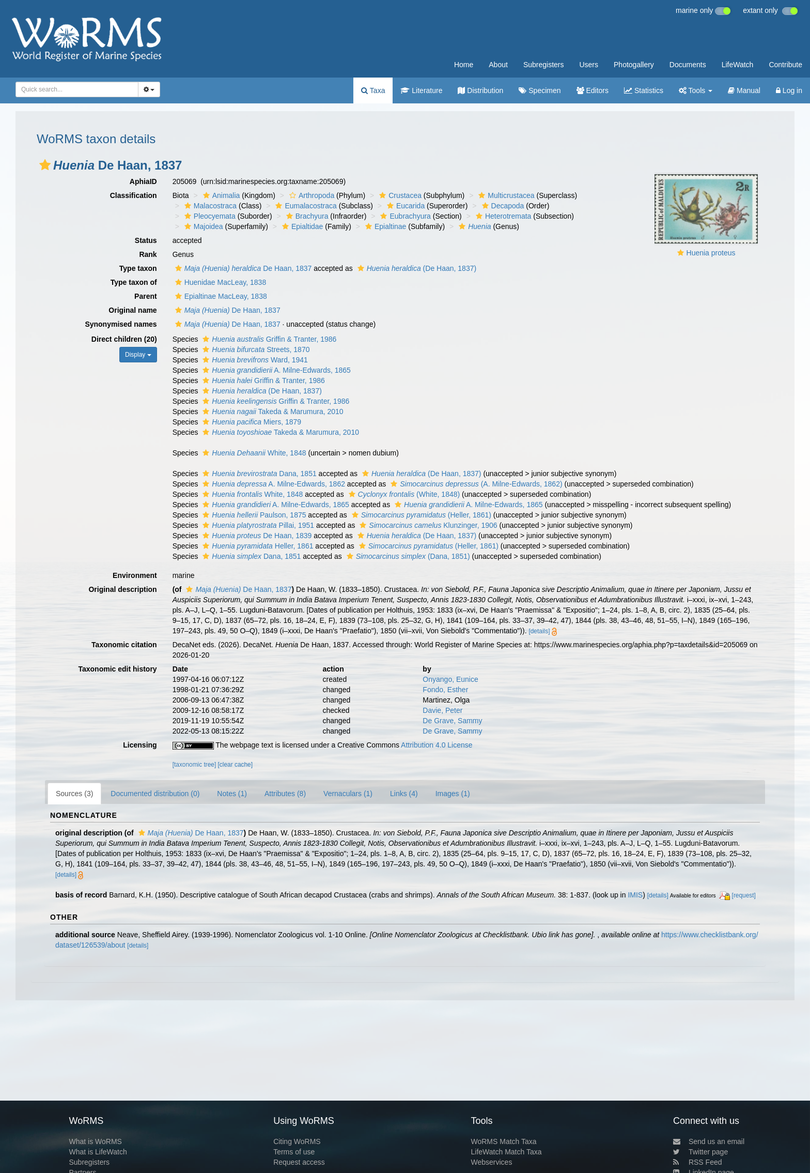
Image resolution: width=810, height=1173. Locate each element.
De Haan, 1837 (242, 268)
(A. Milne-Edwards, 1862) (475, 484)
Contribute (785, 64)
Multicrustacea (505, 195)
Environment (135, 575)
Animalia (220, 195)
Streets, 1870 (254, 349)
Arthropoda (310, 195)
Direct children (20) (124, 339)
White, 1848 (253, 453)
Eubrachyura (404, 216)
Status (146, 240)
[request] (744, 895)
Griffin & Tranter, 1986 (268, 339)
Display (138, 354)
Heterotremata (502, 216)
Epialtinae (385, 226)
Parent (145, 296)
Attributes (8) (285, 793)
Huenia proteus (711, 253)
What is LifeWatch (98, 1152)
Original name (132, 310)
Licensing (140, 745)
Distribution (480, 90)
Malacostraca (209, 206)
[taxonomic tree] (194, 764)
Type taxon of (134, 282)
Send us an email (708, 1141)
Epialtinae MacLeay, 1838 (220, 296)
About (498, 64)
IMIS (635, 895)
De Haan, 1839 (255, 535)
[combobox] (76, 89)
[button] (45, 165)
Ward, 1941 (253, 360)
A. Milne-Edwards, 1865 (275, 370)
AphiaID (143, 181)
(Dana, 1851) (407, 556)
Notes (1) (232, 793)
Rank (148, 254)
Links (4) (404, 793)
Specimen (539, 90)
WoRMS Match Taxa (504, 1141)
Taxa (373, 90)
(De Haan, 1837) (415, 268)
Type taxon (138, 268)
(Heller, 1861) (420, 515)
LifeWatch (738, 64)
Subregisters (543, 64)
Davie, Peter (442, 710)
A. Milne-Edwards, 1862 (272, 484)
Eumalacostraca (304, 206)
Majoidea (202, 226)
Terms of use (294, 1152)
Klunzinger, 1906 (427, 525)
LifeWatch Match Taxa (506, 1152)
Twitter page (700, 1152)
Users (588, 64)
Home (463, 64)
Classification (133, 195)
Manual (744, 90)
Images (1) (452, 793)
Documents (687, 64)
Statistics (643, 90)
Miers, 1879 (250, 422)
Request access (299, 1162)
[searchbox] (74, 89)
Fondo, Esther (445, 689)
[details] (539, 631)
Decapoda (501, 206)
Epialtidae (301, 226)
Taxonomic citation (124, 645)
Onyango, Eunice (450, 679)
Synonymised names (121, 324)
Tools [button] (695, 90)
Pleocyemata (209, 216)
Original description (122, 589)
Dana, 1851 (258, 473)
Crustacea (399, 195)
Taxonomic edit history (117, 669)
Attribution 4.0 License (437, 745)
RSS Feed (697, 1162)
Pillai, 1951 (257, 525)
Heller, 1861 (256, 546)
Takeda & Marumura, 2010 (271, 411)
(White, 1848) (403, 494)
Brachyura (306, 216)
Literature (421, 90)
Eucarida (404, 206)
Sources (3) (74, 793)
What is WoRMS (95, 1141)
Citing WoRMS (297, 1141)
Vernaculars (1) (347, 793)
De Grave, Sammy (452, 721)
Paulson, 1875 (253, 515)
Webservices (491, 1162)
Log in (789, 90)
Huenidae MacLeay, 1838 (220, 282)
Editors (593, 90)
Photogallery (634, 64)
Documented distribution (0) (155, 793)
